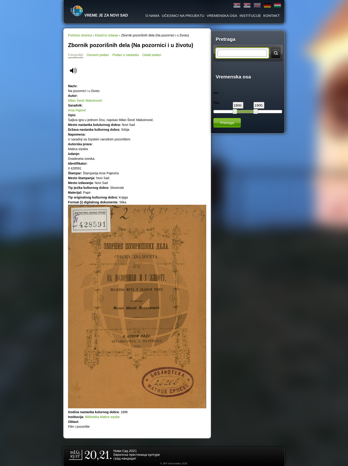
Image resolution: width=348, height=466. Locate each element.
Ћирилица (236, 5)
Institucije (250, 16)
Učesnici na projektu (183, 16)
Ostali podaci (151, 55)
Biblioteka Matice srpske (102, 417)
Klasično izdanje (106, 35)
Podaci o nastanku (125, 55)
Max (216, 102)
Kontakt (271, 16)
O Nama (152, 16)
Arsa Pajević (77, 110)
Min (216, 93)
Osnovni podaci (98, 55)
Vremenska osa (222, 16)
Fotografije (75, 55)
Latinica (247, 5)
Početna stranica (80, 35)
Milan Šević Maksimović (85, 100)
